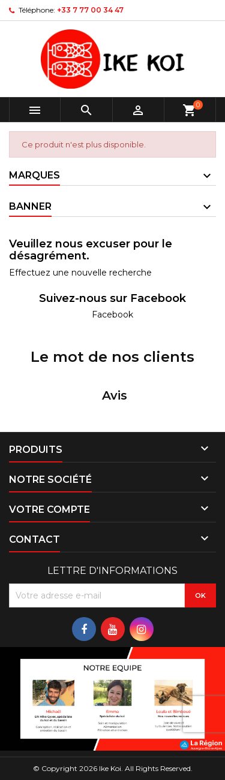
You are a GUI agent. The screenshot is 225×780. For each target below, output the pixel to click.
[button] (9, 429)
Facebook (112, 314)
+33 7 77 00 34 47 (90, 9)
